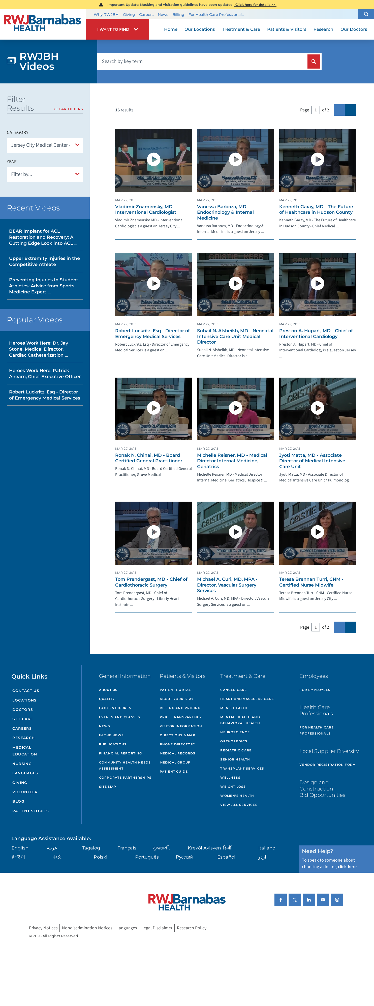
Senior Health (235, 759)
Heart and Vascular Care (247, 699)
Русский (184, 857)
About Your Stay (177, 699)
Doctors (22, 710)
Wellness (230, 777)
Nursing (22, 764)
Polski (100, 857)
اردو (262, 857)
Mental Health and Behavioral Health (240, 720)
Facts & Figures (115, 708)
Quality (107, 699)
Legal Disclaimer (156, 928)
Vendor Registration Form (327, 765)
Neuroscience (235, 732)
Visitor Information (181, 726)
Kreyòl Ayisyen (204, 847)
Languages (25, 773)
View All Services (238, 805)
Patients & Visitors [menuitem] (286, 29)
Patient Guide (174, 771)
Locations (24, 700)
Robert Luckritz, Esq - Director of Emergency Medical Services (44, 395)
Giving (129, 14)
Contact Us (25, 691)
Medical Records (178, 753)
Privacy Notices (43, 928)
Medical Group (175, 762)
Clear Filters (68, 109)
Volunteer (25, 792)
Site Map (107, 786)
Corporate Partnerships (125, 777)
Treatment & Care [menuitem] (241, 29)
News (163, 14)
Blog (18, 801)
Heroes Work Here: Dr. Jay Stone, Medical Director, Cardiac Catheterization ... (38, 349)
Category (17, 132)
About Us (108, 690)
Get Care (22, 719)
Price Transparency (181, 717)
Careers (146, 14)
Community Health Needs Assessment (125, 765)
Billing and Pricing (180, 708)
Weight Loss (233, 786)
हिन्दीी (228, 847)
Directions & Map (177, 735)
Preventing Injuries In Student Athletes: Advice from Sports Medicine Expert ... (43, 285)
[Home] (43, 24)
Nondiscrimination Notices (87, 928)
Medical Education (24, 750)
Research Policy (191, 928)
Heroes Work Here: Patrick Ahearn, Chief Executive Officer (45, 373)
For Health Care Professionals (216, 14)
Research (23, 738)
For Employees (314, 690)
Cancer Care (233, 690)
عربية (52, 847)
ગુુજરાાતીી (161, 847)
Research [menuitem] (323, 29)
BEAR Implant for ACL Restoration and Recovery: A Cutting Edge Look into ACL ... (43, 237)
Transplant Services (242, 768)
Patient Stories (30, 811)
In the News (111, 735)
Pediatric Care (236, 750)
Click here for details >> (255, 5)
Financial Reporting (120, 753)
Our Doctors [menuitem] (353, 29)
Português (147, 857)
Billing (178, 14)
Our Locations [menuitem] (199, 29)
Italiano (266, 847)
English (20, 847)
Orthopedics (233, 741)
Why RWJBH (106, 14)
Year (12, 162)
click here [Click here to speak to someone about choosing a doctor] (347, 867)
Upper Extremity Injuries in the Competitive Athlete (44, 261)
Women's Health (237, 796)
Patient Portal (175, 690)
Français (126, 847)
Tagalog (91, 847)
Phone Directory (178, 744)
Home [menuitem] (170, 29)
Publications (113, 744)
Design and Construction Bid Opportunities (322, 788)
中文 (57, 857)
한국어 (18, 857)
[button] (366, 14)
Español (226, 857)
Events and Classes (119, 717)
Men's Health (233, 708)
